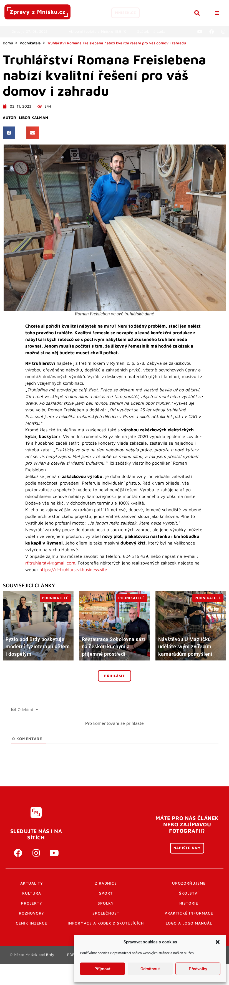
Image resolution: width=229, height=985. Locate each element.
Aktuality (31, 883)
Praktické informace (189, 913)
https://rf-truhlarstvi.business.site (73, 569)
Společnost (105, 913)
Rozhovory (31, 913)
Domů (8, 43)
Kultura (31, 893)
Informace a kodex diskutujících (106, 923)
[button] (217, 942)
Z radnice (106, 883)
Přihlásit (114, 676)
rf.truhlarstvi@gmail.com (50, 562)
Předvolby (198, 968)
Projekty (31, 903)
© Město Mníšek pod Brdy (32, 955)
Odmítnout (150, 968)
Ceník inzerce (31, 923)
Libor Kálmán (33, 117)
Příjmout (102, 968)
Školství (189, 893)
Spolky (106, 903)
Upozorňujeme (189, 883)
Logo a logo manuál (189, 923)
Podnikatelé (30, 43)
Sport (106, 893)
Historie (188, 903)
